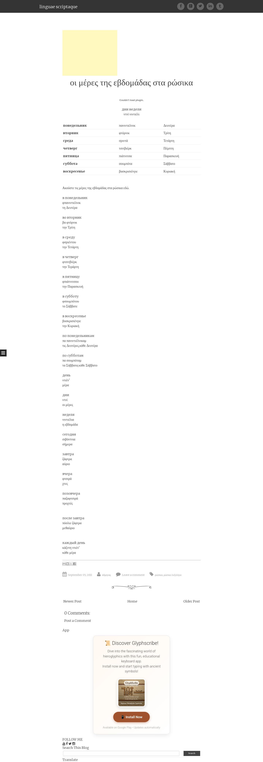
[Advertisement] (89, 53)
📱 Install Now (131, 717)
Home (132, 601)
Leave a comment (133, 575)
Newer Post (72, 601)
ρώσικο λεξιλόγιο (173, 575)
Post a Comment (77, 621)
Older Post (191, 601)
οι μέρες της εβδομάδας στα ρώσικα (131, 82)
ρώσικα (159, 575)
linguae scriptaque (58, 6)
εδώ (126, 188)
